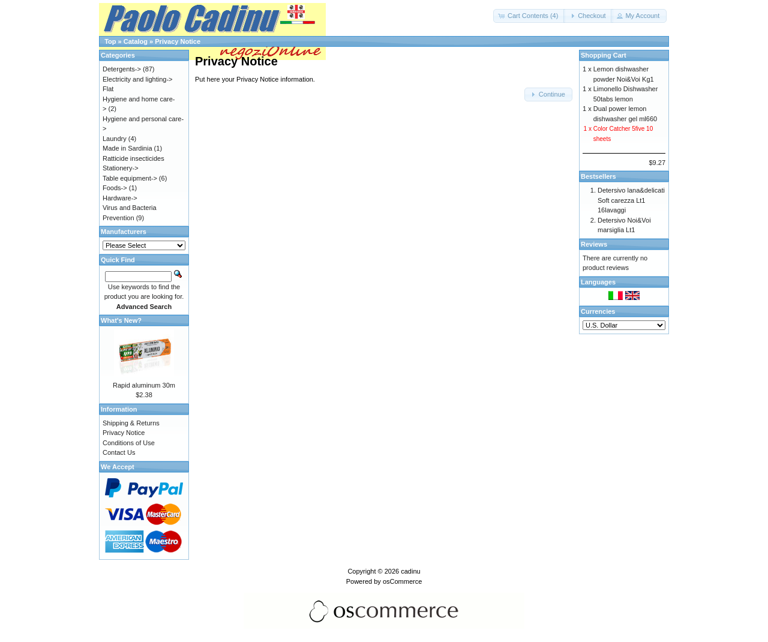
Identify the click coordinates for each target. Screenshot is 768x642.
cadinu (410, 571)
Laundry (115, 138)
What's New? (121, 320)
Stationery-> (121, 168)
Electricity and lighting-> (137, 79)
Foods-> (115, 187)
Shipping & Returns (131, 423)
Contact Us (119, 452)
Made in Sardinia (127, 148)
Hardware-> (120, 198)
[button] (529, 16)
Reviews (594, 244)
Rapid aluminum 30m (144, 385)
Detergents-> (122, 69)
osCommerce (402, 581)
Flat (108, 88)
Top (110, 41)
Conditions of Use (129, 442)
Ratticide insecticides (133, 158)
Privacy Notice (177, 41)
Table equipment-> (130, 178)
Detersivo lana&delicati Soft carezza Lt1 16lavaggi (631, 200)
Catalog (136, 41)
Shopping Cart (603, 55)
